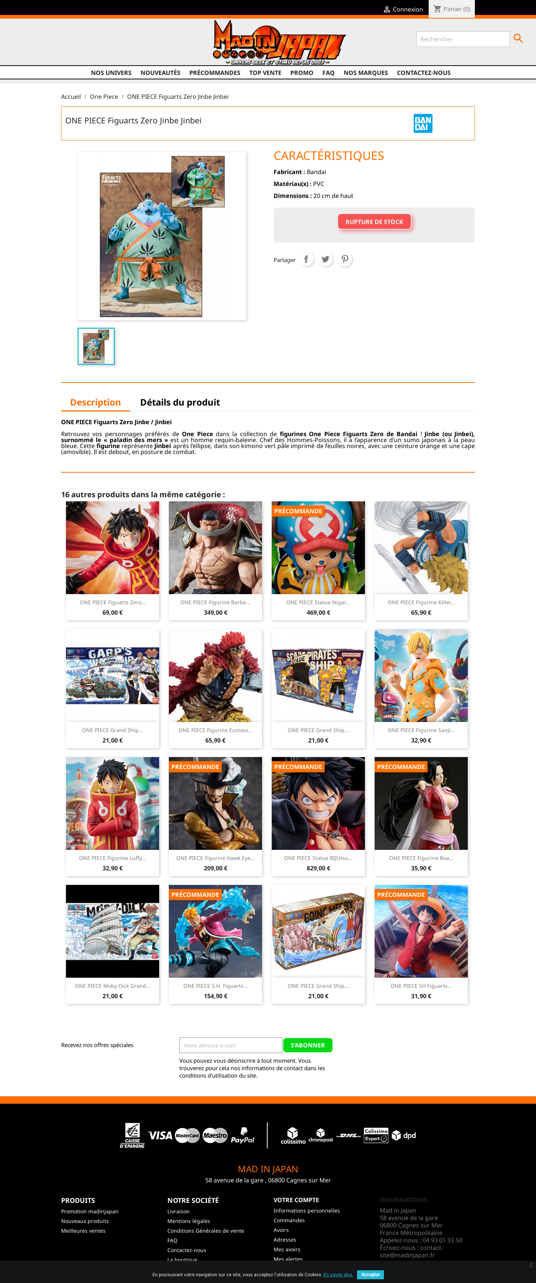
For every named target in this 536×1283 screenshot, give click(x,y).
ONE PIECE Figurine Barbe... (215, 602)
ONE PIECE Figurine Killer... (421, 602)
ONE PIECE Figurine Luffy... (112, 857)
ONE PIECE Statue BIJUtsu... (318, 857)
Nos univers (111, 73)
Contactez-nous (424, 73)
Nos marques (366, 73)
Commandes (289, 1220)
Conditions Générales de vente (205, 1230)
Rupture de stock (374, 222)
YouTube (59, 45)
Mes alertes (288, 1258)
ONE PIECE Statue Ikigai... (318, 602)
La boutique (182, 1259)
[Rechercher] (463, 39)
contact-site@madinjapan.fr (411, 1251)
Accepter (370, 1274)
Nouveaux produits (85, 1220)
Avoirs (281, 1229)
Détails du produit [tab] (180, 402)
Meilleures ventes (83, 1230)
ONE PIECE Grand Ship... (112, 730)
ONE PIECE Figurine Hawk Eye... (215, 857)
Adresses (285, 1239)
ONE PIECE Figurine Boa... (421, 857)
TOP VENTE (265, 73)
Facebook (31, 45)
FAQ (328, 73)
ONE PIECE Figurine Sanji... (421, 730)
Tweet (325, 259)
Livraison (178, 1211)
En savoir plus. (338, 1274)
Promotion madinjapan (90, 1211)
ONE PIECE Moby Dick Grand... (113, 985)
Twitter (45, 45)
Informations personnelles (307, 1210)
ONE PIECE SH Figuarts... (421, 985)
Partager (306, 259)
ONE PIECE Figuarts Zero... (113, 602)
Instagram (73, 45)
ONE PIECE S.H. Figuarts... (215, 985)
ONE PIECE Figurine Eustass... (216, 730)
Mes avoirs (287, 1249)
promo (301, 73)
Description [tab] (95, 402)
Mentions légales (188, 1220)
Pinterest (344, 259)
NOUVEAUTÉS (160, 73)
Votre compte (296, 1200)
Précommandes (214, 73)
